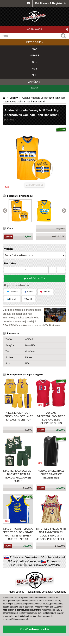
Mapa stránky (16, 591)
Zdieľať (29, 291)
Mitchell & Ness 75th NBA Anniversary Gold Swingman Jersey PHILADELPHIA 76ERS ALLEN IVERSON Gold (51, 534)
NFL (34, 61)
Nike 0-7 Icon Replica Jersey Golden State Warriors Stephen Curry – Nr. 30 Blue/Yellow (18, 534)
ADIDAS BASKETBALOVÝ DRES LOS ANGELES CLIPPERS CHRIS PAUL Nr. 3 (51, 418)
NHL (34, 75)
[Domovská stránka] (4, 97)
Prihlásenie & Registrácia (50, 3)
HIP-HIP (34, 55)
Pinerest (45, 291)
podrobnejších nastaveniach (15, 619)
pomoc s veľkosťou (16, 285)
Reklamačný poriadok (39, 591)
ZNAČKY (34, 81)
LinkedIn (12, 299)
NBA (34, 48)
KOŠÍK (47, 29)
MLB (34, 68)
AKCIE (34, 88)
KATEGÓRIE (34, 42)
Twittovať (12, 291)
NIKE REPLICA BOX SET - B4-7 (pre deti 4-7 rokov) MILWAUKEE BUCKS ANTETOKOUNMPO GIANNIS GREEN (18, 476)
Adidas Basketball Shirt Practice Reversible (51, 474)
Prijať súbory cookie (34, 629)
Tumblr (28, 299)
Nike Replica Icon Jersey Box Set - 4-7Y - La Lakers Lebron (18, 416)
